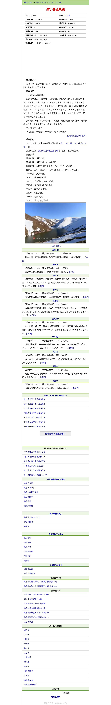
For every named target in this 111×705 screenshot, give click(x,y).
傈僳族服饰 (28, 569)
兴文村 (55, 352)
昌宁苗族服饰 (29, 573)
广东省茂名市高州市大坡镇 (34, 452)
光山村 (55, 264)
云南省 (36, 2)
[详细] (72, 272)
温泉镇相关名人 (56, 514)
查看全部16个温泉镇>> (55, 434)
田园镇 (26, 630)
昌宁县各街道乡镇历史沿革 (34, 603)
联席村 (55, 275)
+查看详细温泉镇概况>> (77, 136)
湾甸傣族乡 (28, 671)
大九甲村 (55, 319)
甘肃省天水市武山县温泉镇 (34, 422)
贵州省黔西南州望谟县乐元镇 (35, 475)
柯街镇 (26, 639)
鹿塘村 (55, 366)
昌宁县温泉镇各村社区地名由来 (36, 617)
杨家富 (26, 526)
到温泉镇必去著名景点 (56, 479)
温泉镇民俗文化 (56, 565)
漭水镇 (26, 634)
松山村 (55, 301)
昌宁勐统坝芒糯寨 (31, 492)
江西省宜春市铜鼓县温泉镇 (34, 408)
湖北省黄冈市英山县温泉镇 (34, 413)
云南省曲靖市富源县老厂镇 (34, 461)
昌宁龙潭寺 (28, 497)
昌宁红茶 (27, 547)
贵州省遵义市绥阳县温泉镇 (34, 404)
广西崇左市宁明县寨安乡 (34, 466)
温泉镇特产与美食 (56, 534)
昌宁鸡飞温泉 (29, 488)
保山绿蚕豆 (28, 551)
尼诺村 (55, 381)
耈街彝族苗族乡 (30, 685)
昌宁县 (51, 2)
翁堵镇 (26, 666)
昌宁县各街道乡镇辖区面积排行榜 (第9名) (40, 586)
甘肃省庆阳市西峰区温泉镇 (34, 417)
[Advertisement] (55, 61)
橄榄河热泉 (28, 506)
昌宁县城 (27, 501)
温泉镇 (58, 2)
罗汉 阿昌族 (28, 522)
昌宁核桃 (27, 538)
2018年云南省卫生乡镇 (48, 151)
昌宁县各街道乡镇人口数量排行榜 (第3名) (40, 582)
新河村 (55, 290)
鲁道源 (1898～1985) (32, 517)
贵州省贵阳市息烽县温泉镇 (34, 399)
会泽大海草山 (55, 246)
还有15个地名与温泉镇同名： (55, 396)
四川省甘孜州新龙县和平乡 (34, 457)
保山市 (43, 2)
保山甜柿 (27, 542)
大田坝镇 (27, 657)
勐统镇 (26, 648)
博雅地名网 (27, 2)
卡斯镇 (26, 644)
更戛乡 (26, 675)
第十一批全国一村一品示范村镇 (36, 594)
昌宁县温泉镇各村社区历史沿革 (36, 613)
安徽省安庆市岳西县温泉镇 (34, 427)
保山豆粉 (27, 556)
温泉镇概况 (28, 622)
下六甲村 (55, 337)
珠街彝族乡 (28, 680)
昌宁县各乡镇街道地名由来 (34, 608)
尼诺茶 (26, 561)
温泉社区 (55, 250)
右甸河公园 (28, 483)
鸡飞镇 (26, 662)
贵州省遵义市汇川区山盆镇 (34, 470)
